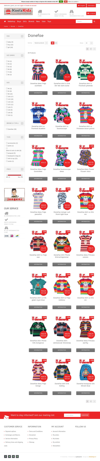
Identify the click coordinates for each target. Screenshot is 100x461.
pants (11, 146)
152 (10, 115)
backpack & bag (14, 156)
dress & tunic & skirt (13, 150)
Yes (61, 1)
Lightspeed (78, 456)
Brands (31, 21)
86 (10, 88)
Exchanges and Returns (12, 435)
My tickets (56, 438)
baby (10, 42)
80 (10, 74)
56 (10, 64)
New (38, 21)
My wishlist (56, 442)
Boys (19, 21)
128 (10, 107)
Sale (43, 21)
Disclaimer (32, 435)
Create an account (30, 5)
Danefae (20, 26)
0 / (91, 13)
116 (10, 102)
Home (6, 26)
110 (10, 99)
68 (10, 69)
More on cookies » (73, 1)
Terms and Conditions (36, 431)
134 (10, 110)
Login (21, 5)
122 (10, 104)
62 (10, 66)
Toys (49, 21)
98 (10, 94)
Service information (11, 438)
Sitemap (31, 442)
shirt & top (12, 158)
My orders (56, 435)
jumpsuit (11, 153)
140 (10, 112)
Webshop (11, 21)
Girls (25, 21)
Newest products (39, 43)
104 (10, 96)
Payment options (10, 431)
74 (10, 72)
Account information (59, 431)
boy (10, 44)
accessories (13, 143)
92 (10, 91)
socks (11, 161)
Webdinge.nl (92, 456)
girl (10, 47)
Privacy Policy (33, 438)
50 (10, 61)
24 (86, 43)
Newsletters (56, 446)
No (66, 1)
